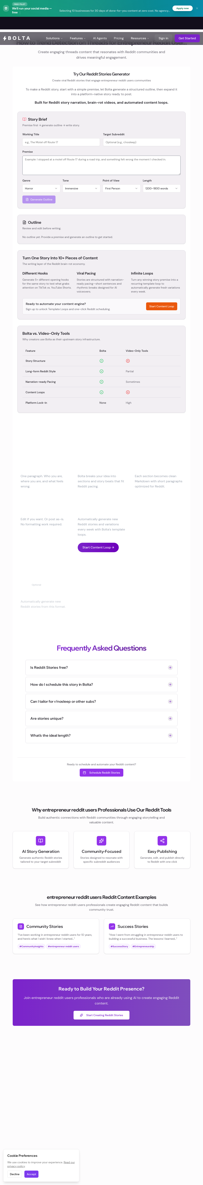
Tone (66, 181)
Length (147, 181)
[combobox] (41, 189)
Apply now (182, 8)
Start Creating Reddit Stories (101, 1015)
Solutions (54, 23)
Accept (31, 1174)
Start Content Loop (161, 306)
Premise (27, 152)
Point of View (111, 181)
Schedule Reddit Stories (101, 773)
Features (78, 23)
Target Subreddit (113, 134)
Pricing (119, 23)
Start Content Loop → (98, 547)
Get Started (187, 23)
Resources (140, 23)
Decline (14, 1174)
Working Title (30, 134)
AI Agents (100, 23)
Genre (26, 181)
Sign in (163, 23)
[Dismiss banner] (197, 8)
